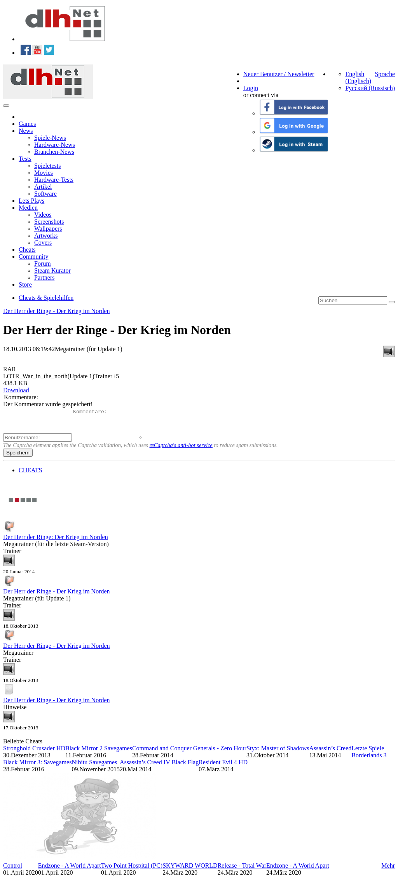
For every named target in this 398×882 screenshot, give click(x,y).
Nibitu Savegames (94, 768)
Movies (43, 172)
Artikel (43, 186)
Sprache (385, 74)
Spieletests (47, 165)
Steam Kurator (52, 270)
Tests (25, 158)
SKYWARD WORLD (189, 871)
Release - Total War (242, 871)
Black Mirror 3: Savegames (37, 768)
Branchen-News (54, 151)
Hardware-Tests (53, 179)
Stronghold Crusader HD (34, 754)
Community (33, 256)
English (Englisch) (358, 77)
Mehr (388, 871)
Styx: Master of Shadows (277, 754)
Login (250, 88)
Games (27, 123)
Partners (44, 277)
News (26, 130)
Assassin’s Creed (330, 754)
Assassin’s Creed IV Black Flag (159, 768)
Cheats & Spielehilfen (46, 297)
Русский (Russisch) (370, 88)
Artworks (46, 235)
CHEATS (30, 476)
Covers (43, 242)
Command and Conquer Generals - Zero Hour (189, 754)
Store (25, 284)
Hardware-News (54, 144)
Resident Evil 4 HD (223, 768)
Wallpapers (48, 228)
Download (16, 390)
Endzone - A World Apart (69, 871)
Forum (42, 263)
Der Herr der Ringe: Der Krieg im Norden (55, 542)
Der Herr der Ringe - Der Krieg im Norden (56, 311)
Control (12, 871)
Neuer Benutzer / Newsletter (278, 74)
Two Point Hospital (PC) (131, 871)
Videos (42, 214)
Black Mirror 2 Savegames (98, 754)
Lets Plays (31, 200)
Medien (28, 207)
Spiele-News (50, 137)
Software (45, 193)
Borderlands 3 (368, 761)
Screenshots (49, 221)
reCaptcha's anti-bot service (181, 451)
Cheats (27, 249)
